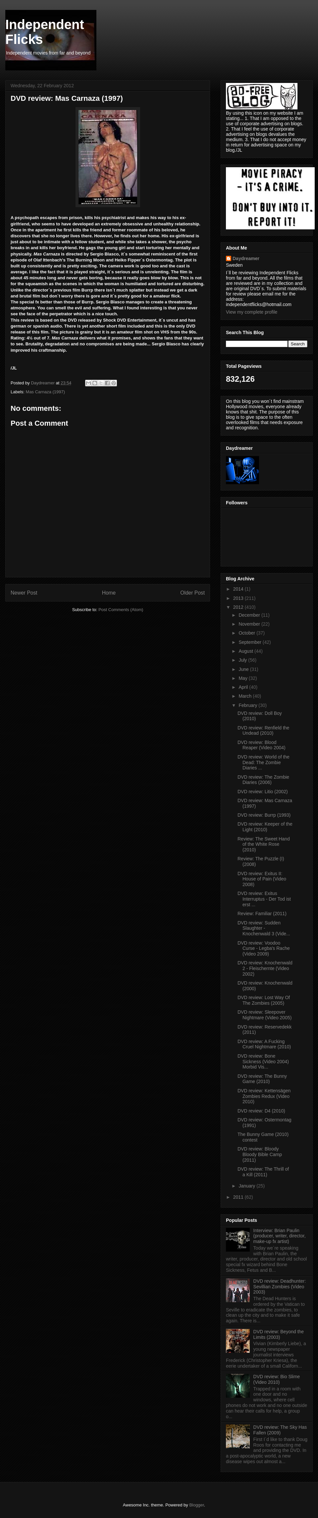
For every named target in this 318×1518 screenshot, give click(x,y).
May (243, 678)
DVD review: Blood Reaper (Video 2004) (262, 745)
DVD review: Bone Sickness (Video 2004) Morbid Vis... (263, 1061)
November (249, 624)
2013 (239, 598)
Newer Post (24, 593)
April (243, 687)
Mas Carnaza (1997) (45, 391)
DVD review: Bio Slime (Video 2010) (276, 1379)
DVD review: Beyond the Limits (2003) (278, 1334)
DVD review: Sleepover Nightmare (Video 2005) (265, 1014)
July (243, 660)
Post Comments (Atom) (120, 609)
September (250, 642)
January (247, 1185)
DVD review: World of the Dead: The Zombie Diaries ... (264, 762)
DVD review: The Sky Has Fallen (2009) (280, 1429)
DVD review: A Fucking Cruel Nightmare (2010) (264, 1044)
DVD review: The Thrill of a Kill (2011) (263, 1171)
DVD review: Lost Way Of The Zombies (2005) (264, 1000)
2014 (239, 589)
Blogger (196, 1504)
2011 (239, 1197)
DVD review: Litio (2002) (263, 791)
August (246, 651)
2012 (239, 607)
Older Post (192, 593)
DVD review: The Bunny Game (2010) (262, 1078)
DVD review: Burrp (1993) (264, 815)
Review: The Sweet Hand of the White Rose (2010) (264, 844)
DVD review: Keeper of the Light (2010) (265, 826)
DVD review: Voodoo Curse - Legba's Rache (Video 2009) (264, 948)
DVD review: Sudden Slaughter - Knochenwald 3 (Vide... (264, 928)
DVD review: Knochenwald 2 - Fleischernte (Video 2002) (265, 968)
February (248, 705)
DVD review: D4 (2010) (261, 1110)
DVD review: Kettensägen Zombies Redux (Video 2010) (264, 1096)
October (247, 633)
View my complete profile (251, 312)
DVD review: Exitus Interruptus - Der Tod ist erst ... (264, 899)
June (244, 669)
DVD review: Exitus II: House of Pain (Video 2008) (262, 879)
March (245, 696)
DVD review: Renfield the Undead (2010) (263, 730)
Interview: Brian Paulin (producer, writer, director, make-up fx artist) (279, 1236)
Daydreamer (246, 258)
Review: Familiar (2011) (262, 913)
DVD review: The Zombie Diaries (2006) (263, 779)
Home (109, 593)
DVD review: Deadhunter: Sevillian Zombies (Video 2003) (279, 1286)
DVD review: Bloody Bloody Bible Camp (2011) (260, 1154)
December (249, 615)
